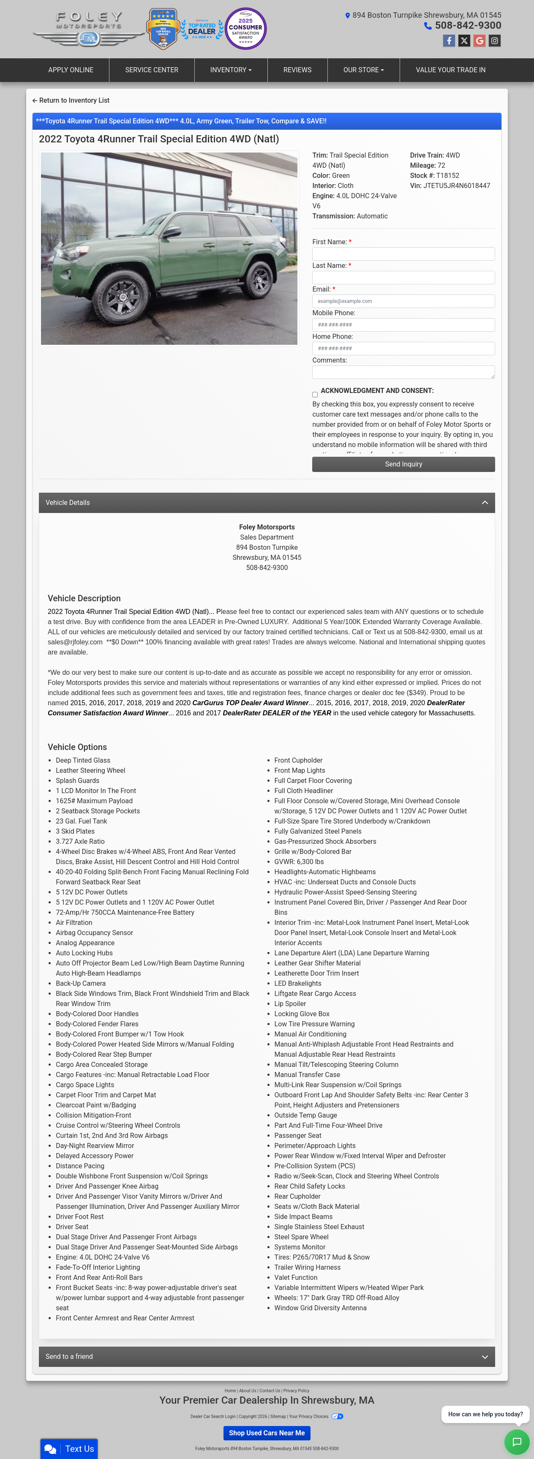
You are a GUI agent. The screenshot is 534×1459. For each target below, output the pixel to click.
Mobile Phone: (333, 313)
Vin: (416, 186)
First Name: (329, 242)
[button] (58, 248)
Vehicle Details (267, 503)
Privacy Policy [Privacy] (296, 1390)
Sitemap (278, 1416)
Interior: (324, 186)
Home (230, 1390)
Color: (321, 176)
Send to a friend (267, 1357)
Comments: (329, 360)
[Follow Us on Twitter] (464, 41)
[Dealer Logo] (89, 29)
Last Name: (329, 266)
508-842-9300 (468, 25)
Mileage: (423, 165)
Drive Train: (427, 155)
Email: (321, 289)
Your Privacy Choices (316, 1416)
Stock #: (422, 176)
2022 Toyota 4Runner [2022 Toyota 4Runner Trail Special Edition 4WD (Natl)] (159, 139)
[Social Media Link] (495, 41)
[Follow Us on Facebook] (449, 41)
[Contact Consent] (315, 394)
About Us (247, 1390)
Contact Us (269, 1390)
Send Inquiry (403, 464)
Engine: (323, 196)
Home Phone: (332, 337)
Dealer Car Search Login (213, 1416)
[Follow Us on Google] (479, 41)
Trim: (320, 155)
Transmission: (333, 216)
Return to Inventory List (71, 100)
